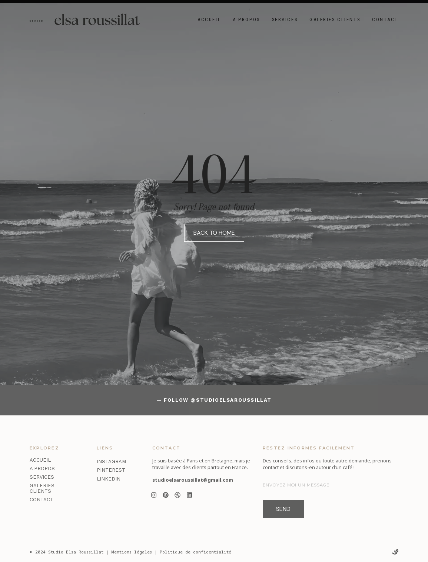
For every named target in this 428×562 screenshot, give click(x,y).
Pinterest (111, 470)
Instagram (111, 461)
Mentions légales (131, 552)
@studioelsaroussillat (231, 400)
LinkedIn (108, 479)
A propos (246, 19)
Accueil (209, 19)
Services (285, 19)
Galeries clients (334, 19)
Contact (385, 19)
